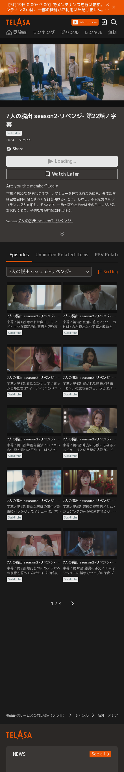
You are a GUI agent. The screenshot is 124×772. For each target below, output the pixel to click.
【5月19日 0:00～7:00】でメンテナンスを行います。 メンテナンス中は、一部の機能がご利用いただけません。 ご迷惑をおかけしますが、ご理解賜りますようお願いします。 (57, 7)
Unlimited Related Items (62, 255)
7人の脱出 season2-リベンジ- (45, 220)
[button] (85, 22)
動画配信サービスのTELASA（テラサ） (36, 715)
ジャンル (82, 715)
